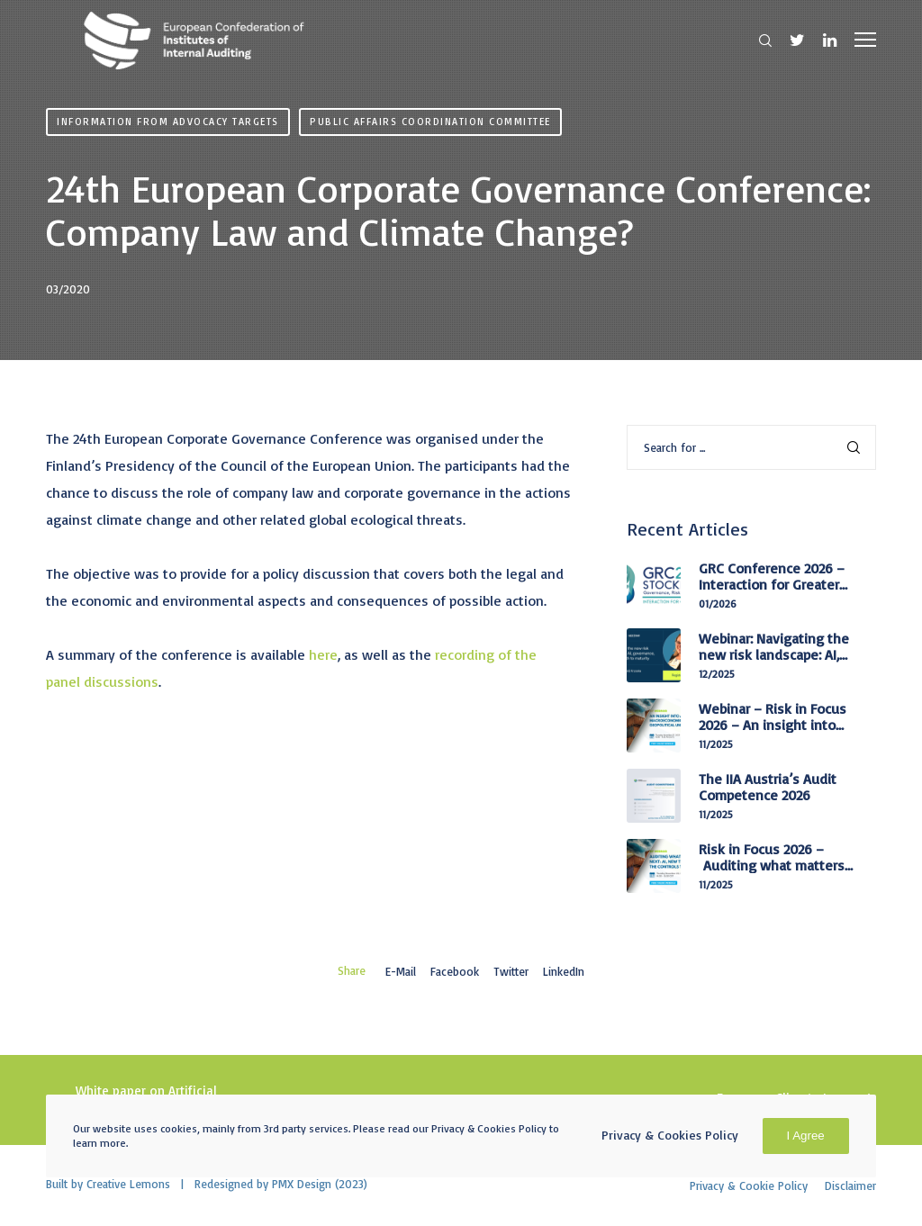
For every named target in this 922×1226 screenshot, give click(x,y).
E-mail (400, 971)
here (323, 654)
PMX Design (301, 1183)
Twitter (511, 971)
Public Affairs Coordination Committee (430, 121)
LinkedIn (563, 971)
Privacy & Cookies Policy (669, 1134)
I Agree (806, 1135)
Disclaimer (850, 1185)
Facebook (454, 971)
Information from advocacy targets (168, 121)
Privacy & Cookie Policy (749, 1185)
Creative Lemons (128, 1183)
